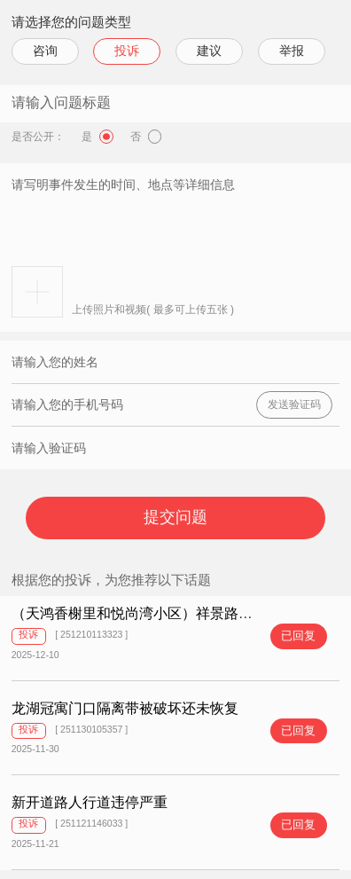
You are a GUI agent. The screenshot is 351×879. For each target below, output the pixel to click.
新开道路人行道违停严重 (90, 802)
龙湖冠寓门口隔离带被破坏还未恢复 (125, 708)
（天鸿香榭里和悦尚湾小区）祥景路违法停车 (153, 613)
